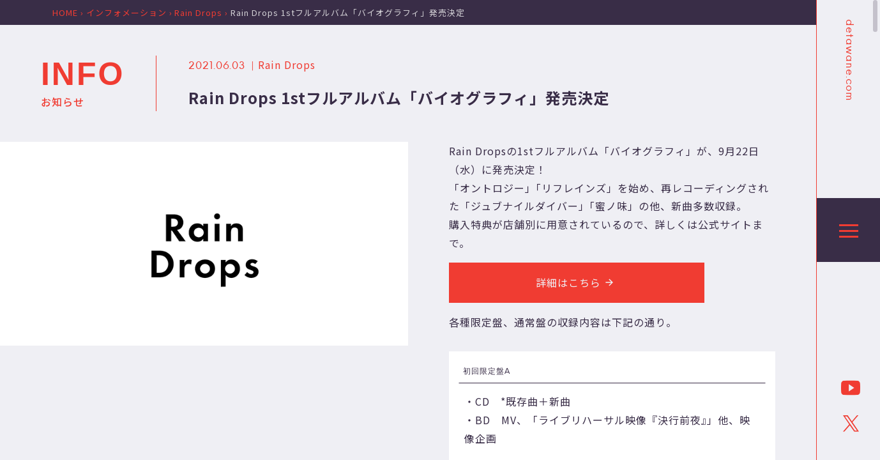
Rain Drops (286, 64)
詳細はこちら (577, 282)
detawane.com (849, 60)
